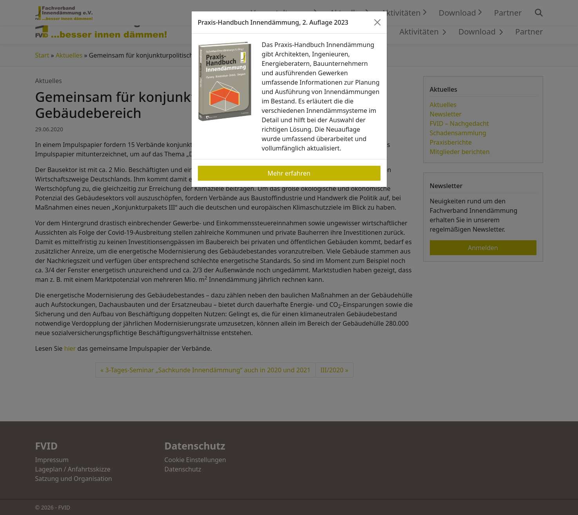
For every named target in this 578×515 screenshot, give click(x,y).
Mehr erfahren (289, 173)
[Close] (377, 22)
